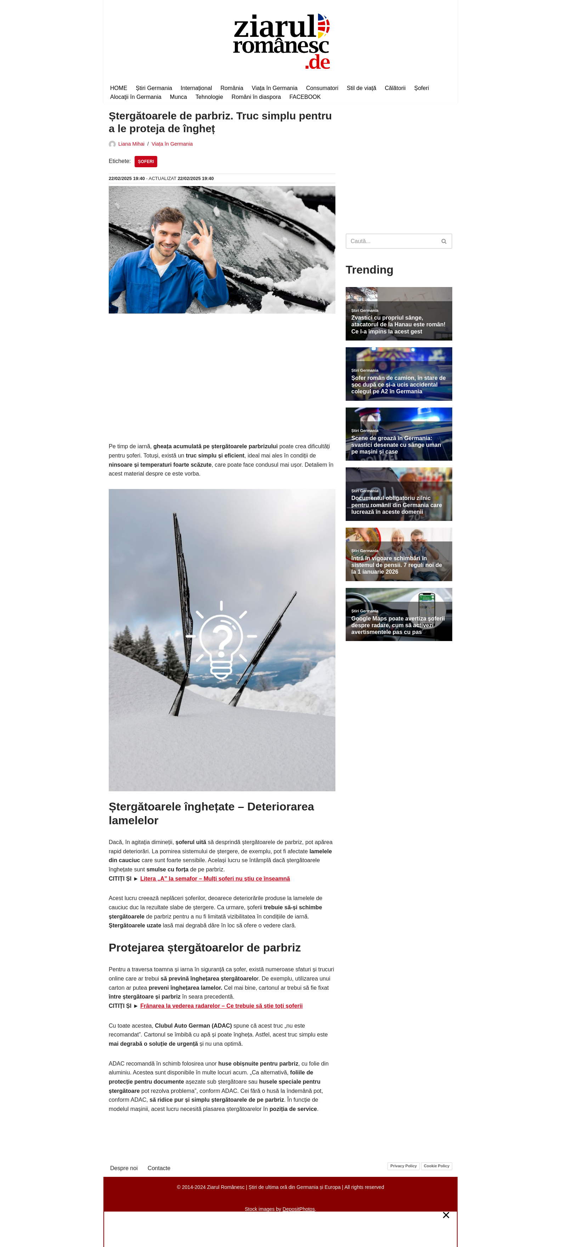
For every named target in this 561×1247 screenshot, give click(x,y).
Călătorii (394, 88)
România (231, 88)
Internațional (195, 88)
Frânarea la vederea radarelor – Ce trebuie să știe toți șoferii (221, 1005)
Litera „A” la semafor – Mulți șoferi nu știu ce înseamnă (214, 878)
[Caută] (391, 241)
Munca (178, 97)
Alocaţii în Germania (135, 97)
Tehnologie (208, 97)
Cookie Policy (436, 1165)
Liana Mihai (131, 144)
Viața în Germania (274, 88)
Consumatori (321, 88)
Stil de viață (360, 88)
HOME (118, 88)
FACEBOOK (304, 97)
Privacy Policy (403, 1165)
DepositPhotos (299, 1208)
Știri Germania (154, 88)
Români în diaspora (255, 97)
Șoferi (420, 88)
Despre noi (123, 1167)
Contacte (158, 1167)
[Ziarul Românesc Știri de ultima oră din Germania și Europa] (281, 40)
